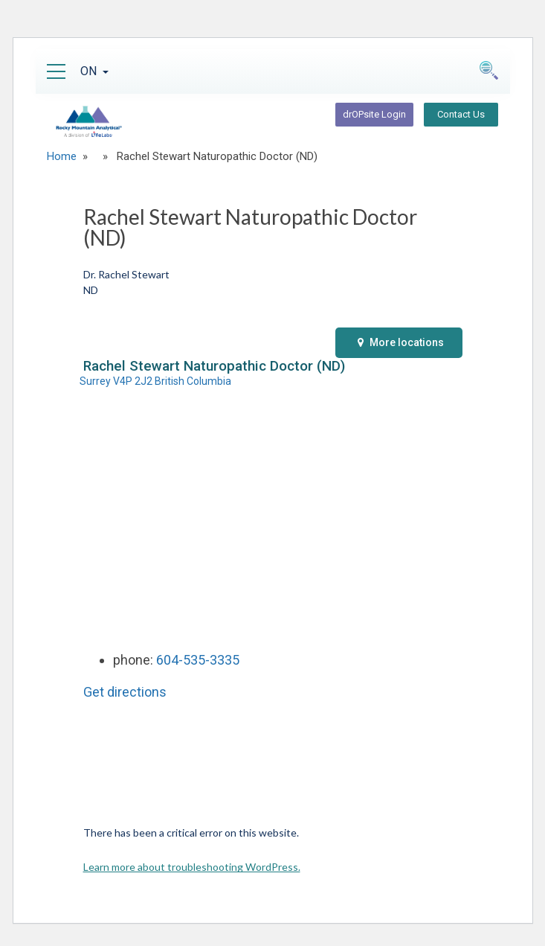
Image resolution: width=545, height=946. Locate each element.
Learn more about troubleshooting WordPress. (191, 866)
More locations (401, 342)
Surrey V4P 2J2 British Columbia (155, 381)
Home (62, 156)
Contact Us (461, 114)
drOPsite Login (374, 114)
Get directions (125, 692)
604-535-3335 (197, 660)
